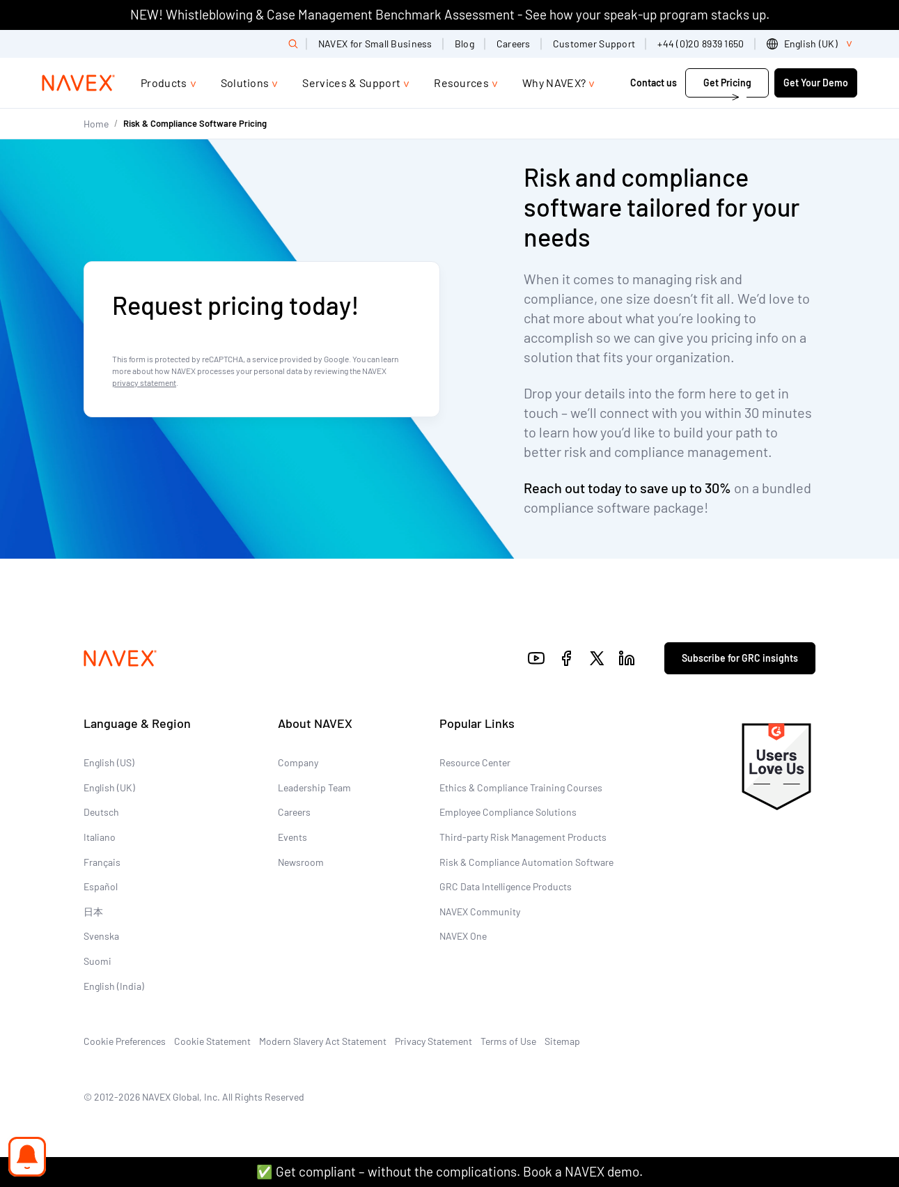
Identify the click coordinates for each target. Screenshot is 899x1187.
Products (164, 82)
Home (96, 124)
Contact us (653, 82)
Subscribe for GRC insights (740, 658)
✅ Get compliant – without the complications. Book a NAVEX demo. (449, 1171)
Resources (461, 82)
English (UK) (109, 787)
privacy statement (144, 382)
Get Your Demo (815, 82)
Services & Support (351, 82)
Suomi (97, 961)
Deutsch (101, 812)
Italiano (100, 837)
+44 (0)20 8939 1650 (700, 43)
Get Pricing (727, 82)
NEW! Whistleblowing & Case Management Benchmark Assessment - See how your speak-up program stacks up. (449, 14)
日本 (93, 911)
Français (102, 862)
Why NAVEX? (554, 82)
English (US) (109, 762)
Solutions (245, 82)
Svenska (101, 936)
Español (101, 886)
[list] (812, 43)
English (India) (114, 986)
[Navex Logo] (79, 83)
